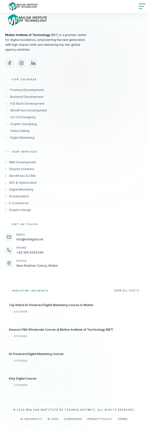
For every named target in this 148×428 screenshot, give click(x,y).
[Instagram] (21, 63)
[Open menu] (142, 6)
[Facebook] (9, 63)
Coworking (73, 419)
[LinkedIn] (33, 63)
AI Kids (53, 419)
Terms (122, 419)
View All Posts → (128, 290)
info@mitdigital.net (29, 239)
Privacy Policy (99, 419)
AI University (31, 419)
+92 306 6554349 (29, 252)
